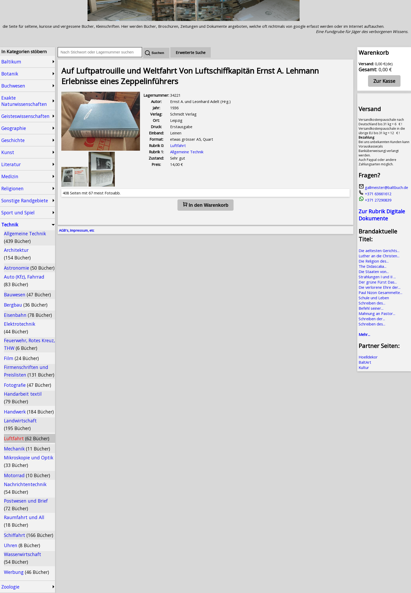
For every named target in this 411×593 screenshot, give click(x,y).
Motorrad (27, 475)
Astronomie (29, 268)
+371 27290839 (375, 200)
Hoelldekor (368, 357)
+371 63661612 (375, 193)
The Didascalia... (372, 266)
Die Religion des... (374, 261)
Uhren (22, 545)
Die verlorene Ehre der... (380, 287)
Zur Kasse (384, 81)
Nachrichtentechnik (25, 488)
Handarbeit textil (23, 398)
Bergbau (25, 305)
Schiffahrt (28, 535)
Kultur (364, 367)
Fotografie (27, 385)
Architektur (17, 254)
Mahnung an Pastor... (377, 313)
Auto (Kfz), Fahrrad (24, 280)
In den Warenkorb (205, 205)
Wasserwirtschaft (22, 558)
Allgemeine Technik (25, 237)
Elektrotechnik (19, 328)
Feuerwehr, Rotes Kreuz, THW (29, 344)
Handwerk (29, 412)
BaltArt (365, 362)
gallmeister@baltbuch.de (383, 187)
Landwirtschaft (20, 424)
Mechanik (27, 448)
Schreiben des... (372, 303)
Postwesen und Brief (26, 505)
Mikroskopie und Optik (28, 461)
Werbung (26, 572)
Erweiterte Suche (191, 52)
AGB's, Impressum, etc (76, 230)
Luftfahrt (26, 438)
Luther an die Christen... (379, 255)
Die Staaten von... (374, 271)
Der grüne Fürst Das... (378, 282)
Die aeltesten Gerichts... (379, 250)
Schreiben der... (372, 318)
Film (21, 358)
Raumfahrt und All (24, 521)
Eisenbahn (28, 315)
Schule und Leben (374, 297)
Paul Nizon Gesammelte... (380, 292)
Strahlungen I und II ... (377, 276)
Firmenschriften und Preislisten (29, 371)
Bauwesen (27, 294)
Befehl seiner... (371, 308)
